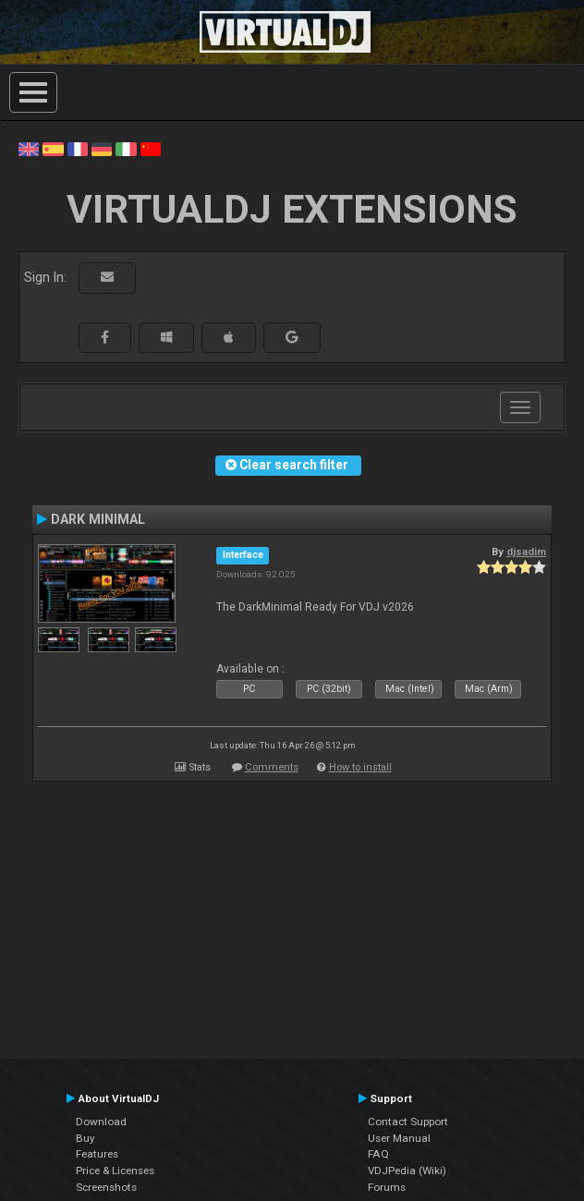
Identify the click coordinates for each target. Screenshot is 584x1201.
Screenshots (106, 1187)
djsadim (526, 551)
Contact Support (408, 1121)
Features (97, 1153)
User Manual (399, 1138)
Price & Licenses (115, 1170)
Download (101, 1121)
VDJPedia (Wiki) (407, 1170)
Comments (271, 767)
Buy (85, 1138)
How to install (360, 767)
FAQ (378, 1153)
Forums (387, 1187)
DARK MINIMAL (98, 519)
